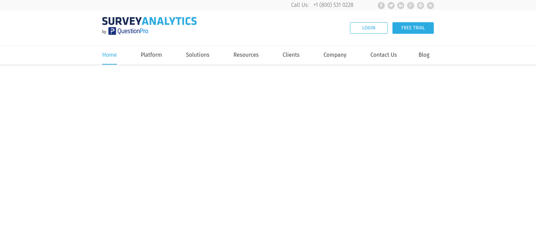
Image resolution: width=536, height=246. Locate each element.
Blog (423, 55)
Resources (246, 55)
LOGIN (369, 28)
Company (334, 55)
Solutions (198, 55)
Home (109, 55)
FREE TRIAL (413, 28)
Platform (151, 55)
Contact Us (384, 55)
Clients (291, 55)
